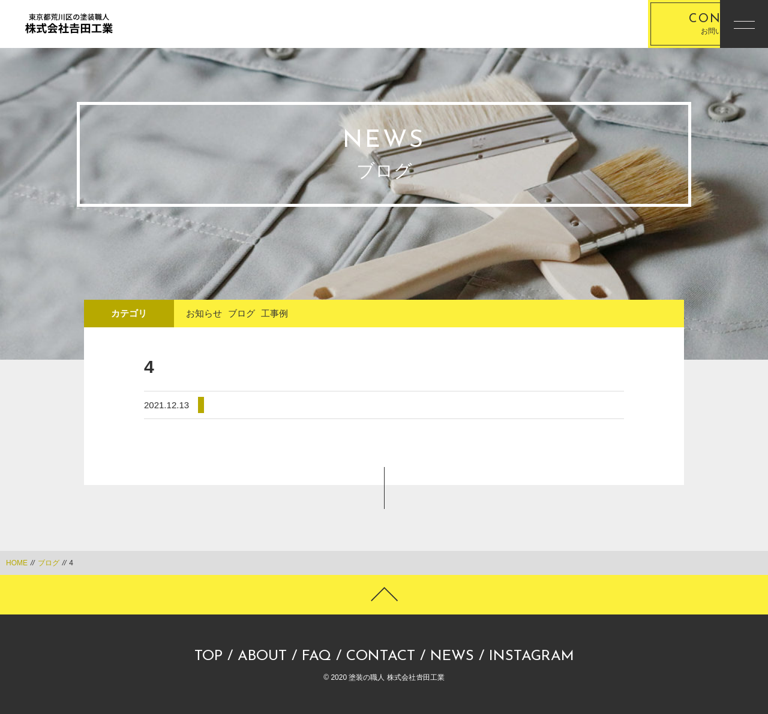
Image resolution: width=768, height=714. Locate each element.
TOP (208, 656)
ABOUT (262, 656)
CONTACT (380, 656)
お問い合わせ (645, 24)
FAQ (316, 656)
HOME (17, 563)
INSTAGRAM (531, 656)
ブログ (241, 313)
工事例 (274, 313)
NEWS (452, 656)
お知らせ (204, 313)
